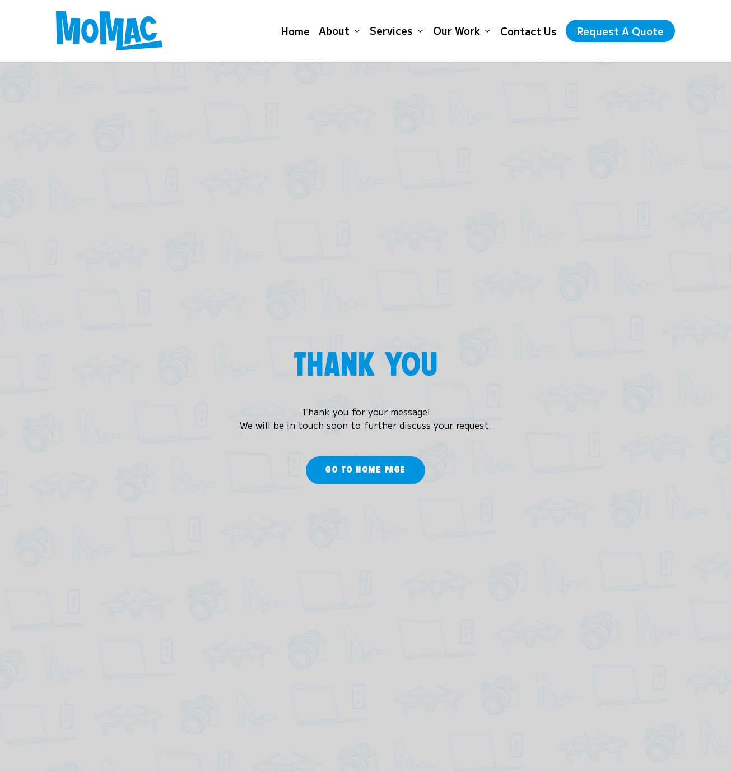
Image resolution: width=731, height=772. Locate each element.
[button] (365, 470)
